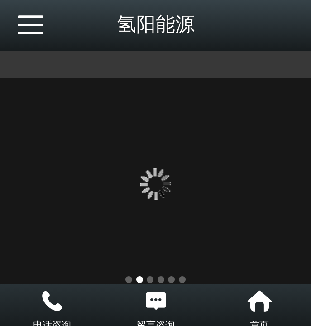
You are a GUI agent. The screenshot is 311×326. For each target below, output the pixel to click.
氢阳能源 (156, 24)
